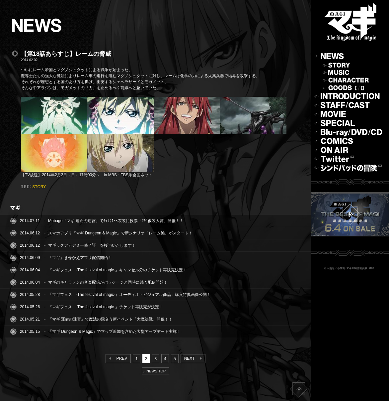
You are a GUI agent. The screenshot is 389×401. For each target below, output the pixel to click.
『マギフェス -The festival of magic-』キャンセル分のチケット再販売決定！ (117, 270)
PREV (117, 358)
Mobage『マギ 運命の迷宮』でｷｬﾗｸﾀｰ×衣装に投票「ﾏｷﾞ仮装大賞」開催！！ (116, 220)
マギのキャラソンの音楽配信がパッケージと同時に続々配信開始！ (108, 282)
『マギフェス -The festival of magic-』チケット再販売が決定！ (105, 307)
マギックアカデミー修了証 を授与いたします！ (92, 245)
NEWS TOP (154, 371)
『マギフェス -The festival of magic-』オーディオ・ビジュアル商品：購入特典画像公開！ (129, 294)
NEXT (194, 358)
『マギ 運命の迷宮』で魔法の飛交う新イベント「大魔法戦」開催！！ (110, 319)
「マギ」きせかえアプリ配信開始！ (80, 257)
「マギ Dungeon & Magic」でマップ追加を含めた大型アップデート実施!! (113, 331)
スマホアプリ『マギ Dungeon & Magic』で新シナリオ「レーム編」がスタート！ (120, 233)
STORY (39, 187)
